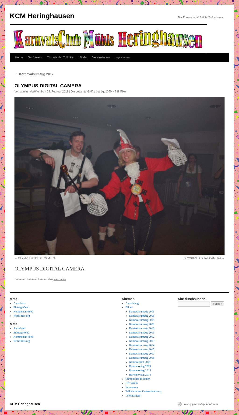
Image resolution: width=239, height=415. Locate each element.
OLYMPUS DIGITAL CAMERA (37, 258)
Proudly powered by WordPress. (200, 404)
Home (19, 57)
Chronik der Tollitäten (61, 57)
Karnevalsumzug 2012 (141, 336)
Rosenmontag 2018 (140, 374)
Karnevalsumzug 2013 (141, 341)
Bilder (84, 57)
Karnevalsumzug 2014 (141, 345)
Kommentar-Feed (23, 311)
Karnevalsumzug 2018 (141, 357)
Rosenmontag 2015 (140, 370)
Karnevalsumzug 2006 (141, 315)
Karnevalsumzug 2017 (33, 74)
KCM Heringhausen (42, 16)
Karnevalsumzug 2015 (141, 349)
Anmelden (19, 303)
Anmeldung (132, 303)
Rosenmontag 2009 (140, 366)
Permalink (59, 279)
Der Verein (35, 57)
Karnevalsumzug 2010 (141, 328)
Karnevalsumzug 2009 (141, 324)
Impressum (122, 57)
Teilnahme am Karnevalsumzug (143, 391)
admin (24, 91)
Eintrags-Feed (21, 307)
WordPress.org (22, 315)
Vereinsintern (101, 57)
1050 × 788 (112, 91)
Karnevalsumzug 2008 (141, 320)
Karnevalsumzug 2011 (141, 332)
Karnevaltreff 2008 (139, 362)
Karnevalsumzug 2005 (141, 311)
